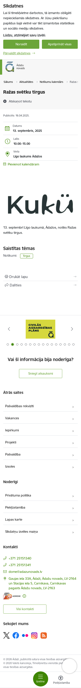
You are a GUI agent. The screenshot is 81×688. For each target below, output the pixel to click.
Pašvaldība (13, 454)
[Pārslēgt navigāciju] (40, 678)
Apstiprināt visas (59, 44)
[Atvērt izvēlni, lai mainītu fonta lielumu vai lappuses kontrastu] (60, 680)
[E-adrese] (12, 596)
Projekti (10, 442)
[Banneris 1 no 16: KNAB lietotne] (40, 329)
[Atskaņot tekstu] (20, 101)
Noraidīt (21, 44)
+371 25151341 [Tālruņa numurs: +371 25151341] (20, 565)
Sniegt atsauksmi (40, 373)
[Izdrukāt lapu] (40, 277)
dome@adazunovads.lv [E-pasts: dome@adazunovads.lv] (25, 572)
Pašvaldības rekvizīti (19, 406)
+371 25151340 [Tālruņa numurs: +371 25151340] (20, 558)
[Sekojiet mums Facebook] (16, 635)
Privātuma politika (18, 495)
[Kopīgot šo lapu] (40, 285)
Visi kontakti (25, 609)
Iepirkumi (12, 430)
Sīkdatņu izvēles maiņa (21, 531)
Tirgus (26, 256)
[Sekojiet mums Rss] (43, 635)
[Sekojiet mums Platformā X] (6, 635)
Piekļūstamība (15, 507)
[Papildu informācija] (24, 596)
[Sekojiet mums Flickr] (25, 635)
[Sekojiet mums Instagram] (34, 635)
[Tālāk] (72, 329)
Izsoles (10, 466)
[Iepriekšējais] (8, 329)
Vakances (12, 418)
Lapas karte (13, 519)
